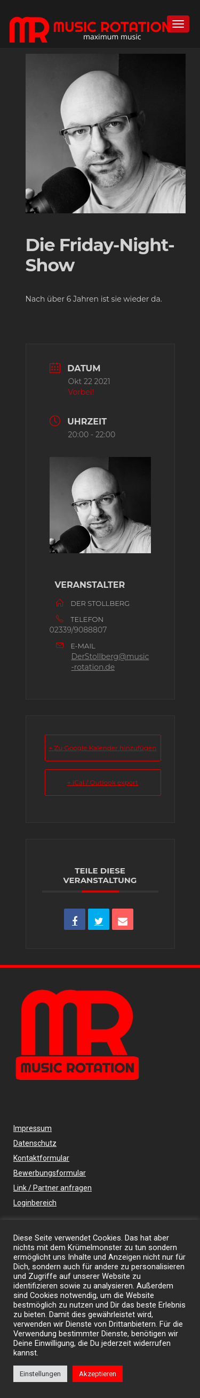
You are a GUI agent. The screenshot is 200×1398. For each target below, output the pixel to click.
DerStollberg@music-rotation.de (110, 662)
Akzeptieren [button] (97, 1374)
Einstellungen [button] (40, 1374)
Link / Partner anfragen (52, 1188)
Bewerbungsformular (49, 1173)
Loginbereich (35, 1203)
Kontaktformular (41, 1158)
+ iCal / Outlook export (102, 782)
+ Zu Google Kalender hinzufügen (103, 748)
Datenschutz (35, 1143)
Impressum (32, 1128)
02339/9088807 (78, 630)
